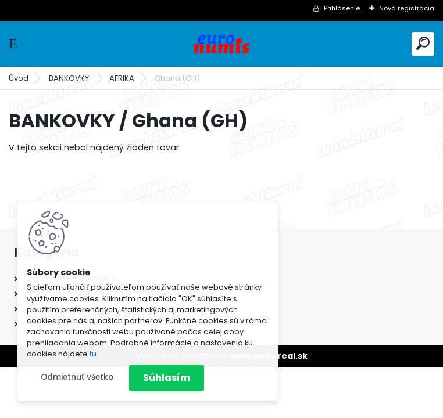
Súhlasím (166, 377)
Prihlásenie (342, 8)
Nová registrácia (406, 8)
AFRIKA (121, 78)
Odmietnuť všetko (77, 377)
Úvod (18, 78)
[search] (423, 43)
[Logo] (221, 44)
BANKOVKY (70, 78)
